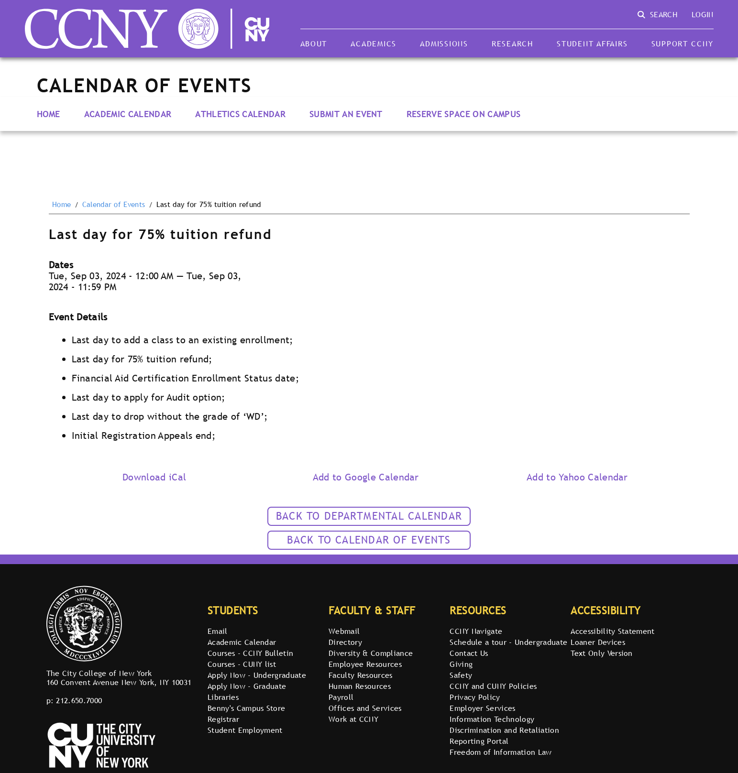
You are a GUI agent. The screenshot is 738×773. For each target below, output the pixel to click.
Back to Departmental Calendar (369, 516)
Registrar (223, 719)
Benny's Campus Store (246, 708)
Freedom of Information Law (500, 752)
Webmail (344, 631)
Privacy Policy (475, 697)
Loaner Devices (598, 642)
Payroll (341, 697)
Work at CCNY (353, 719)
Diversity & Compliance (371, 653)
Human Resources (360, 686)
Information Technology (492, 719)
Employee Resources (365, 664)
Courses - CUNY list (242, 664)
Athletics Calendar (240, 114)
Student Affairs (592, 43)
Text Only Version (601, 653)
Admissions (444, 43)
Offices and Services (365, 708)
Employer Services (482, 708)
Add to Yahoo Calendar (577, 477)
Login (703, 14)
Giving (461, 664)
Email (218, 631)
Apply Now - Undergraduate (257, 675)
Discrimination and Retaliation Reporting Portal (504, 735)
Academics (374, 43)
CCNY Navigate (476, 631)
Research (512, 43)
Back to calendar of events (369, 539)
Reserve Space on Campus (463, 114)
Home (48, 114)
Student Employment (245, 730)
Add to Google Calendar (366, 477)
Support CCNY (682, 43)
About (314, 43)
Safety (461, 675)
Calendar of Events (113, 204)
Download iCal (154, 477)
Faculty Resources (360, 675)
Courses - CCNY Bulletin (250, 653)
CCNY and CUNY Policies (493, 686)
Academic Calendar (127, 114)
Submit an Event (346, 114)
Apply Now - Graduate (247, 686)
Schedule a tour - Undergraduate (508, 642)
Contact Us (469, 653)
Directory (345, 642)
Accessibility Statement (612, 631)
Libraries (223, 697)
